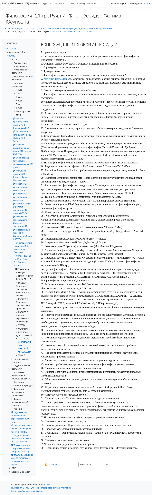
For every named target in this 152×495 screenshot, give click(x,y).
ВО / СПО (30, 28)
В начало (9, 28)
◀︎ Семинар (51, 464)
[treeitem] (19, 48)
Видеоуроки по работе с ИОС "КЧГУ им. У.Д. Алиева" (21, 438)
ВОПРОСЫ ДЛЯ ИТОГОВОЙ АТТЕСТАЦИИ (72, 31)
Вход (146, 3)
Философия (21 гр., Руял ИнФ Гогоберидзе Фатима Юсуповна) (41, 488)
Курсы (46, 3)
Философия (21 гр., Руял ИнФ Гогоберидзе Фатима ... (88, 28)
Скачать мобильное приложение (27, 491)
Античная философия (55, 78)
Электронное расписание (83, 3)
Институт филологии (49, 28)
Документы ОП (60, 3)
